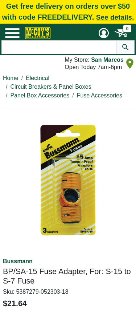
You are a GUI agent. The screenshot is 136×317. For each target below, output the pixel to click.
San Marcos (107, 60)
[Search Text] (59, 47)
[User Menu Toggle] (104, 33)
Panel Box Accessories (39, 95)
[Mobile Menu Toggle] (12, 33)
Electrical (37, 78)
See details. (115, 17)
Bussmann (18, 261)
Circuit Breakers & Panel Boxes (50, 87)
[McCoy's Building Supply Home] (38, 33)
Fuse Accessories (99, 95)
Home (10, 78)
